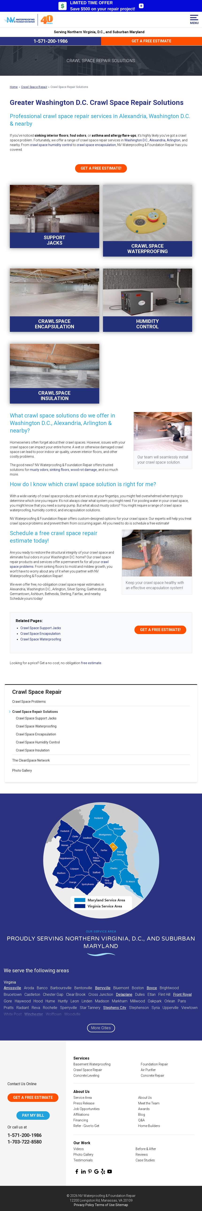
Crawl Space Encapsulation (36, 734)
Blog (141, 1114)
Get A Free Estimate (33, 1097)
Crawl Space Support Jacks (36, 718)
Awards (144, 1109)
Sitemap (121, 1205)
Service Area (82, 1098)
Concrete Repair (152, 1075)
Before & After (146, 1149)
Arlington (173, 140)
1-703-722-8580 (25, 1142)
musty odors (39, 470)
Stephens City (114, 1007)
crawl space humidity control (51, 145)
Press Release (83, 1103)
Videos (78, 1149)
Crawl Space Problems (29, 701)
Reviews (142, 1154)
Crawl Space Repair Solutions (35, 712)
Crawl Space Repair (37, 692)
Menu (194, 20)
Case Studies (145, 1160)
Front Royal (182, 994)
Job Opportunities (86, 1109)
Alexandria (157, 140)
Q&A (141, 1120)
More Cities (101, 1028)
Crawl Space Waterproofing (36, 726)
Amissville (12, 988)
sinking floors (59, 470)
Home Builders (149, 1126)
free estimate (91, 663)
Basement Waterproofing (92, 1064)
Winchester (33, 1014)
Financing (80, 1120)
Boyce (152, 988)
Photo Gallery (22, 770)
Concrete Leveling (86, 1075)
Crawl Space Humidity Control (38, 742)
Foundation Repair (154, 1064)
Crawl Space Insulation (33, 750)
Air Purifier (148, 1070)
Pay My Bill (33, 1115)
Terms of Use (105, 1205)
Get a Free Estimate (151, 41)
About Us (145, 1098)
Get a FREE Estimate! (101, 168)
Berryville (103, 988)
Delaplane (124, 994)
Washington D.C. (136, 140)
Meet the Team (149, 1103)
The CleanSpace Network (31, 760)
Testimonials (83, 1160)
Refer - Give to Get (86, 1126)
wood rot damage (84, 470)
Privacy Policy (84, 1205)
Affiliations (81, 1114)
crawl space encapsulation (96, 145)
